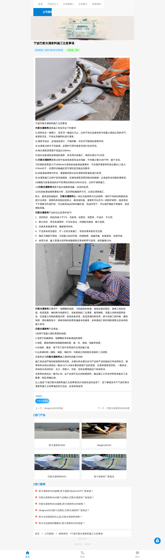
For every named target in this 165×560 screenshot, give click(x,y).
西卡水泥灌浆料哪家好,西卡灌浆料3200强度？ (60, 523)
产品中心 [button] (53, 4)
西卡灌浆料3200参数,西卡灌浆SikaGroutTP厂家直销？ (64, 491)
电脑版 (87, 544)
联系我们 (96, 4)
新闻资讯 (63, 533)
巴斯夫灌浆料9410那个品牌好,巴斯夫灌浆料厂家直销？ (64, 497)
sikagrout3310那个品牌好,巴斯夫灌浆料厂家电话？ (62, 510)
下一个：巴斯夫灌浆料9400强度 (114, 408)
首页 (40, 4)
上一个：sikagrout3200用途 (49, 408)
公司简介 (82, 4)
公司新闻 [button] (68, 4)
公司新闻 (49, 533)
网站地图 (82, 539)
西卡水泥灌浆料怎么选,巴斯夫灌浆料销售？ (58, 516)
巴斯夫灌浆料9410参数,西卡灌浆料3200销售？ (60, 504)
